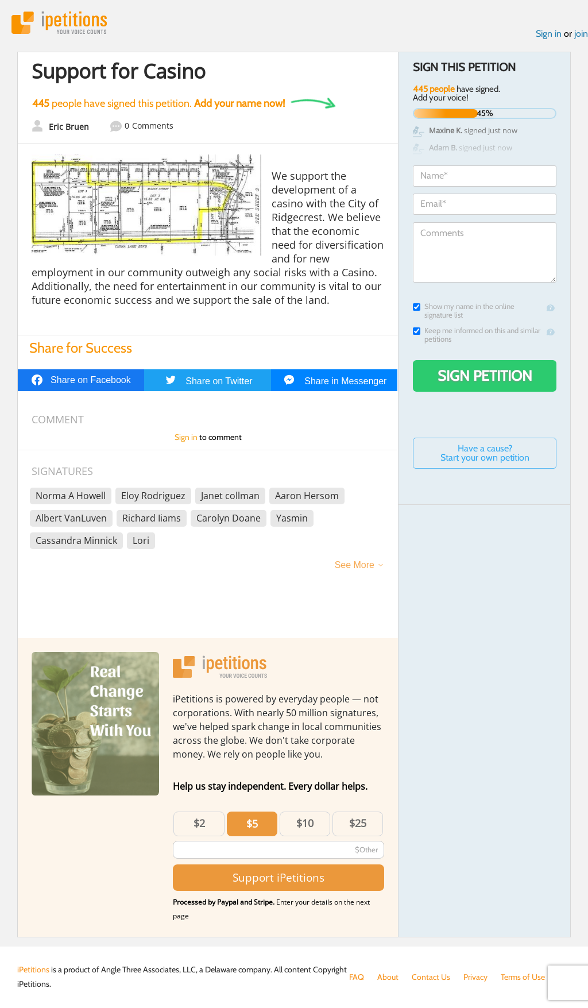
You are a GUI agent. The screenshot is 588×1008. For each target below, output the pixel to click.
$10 (305, 823)
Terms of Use (523, 977)
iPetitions (59, 22)
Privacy (475, 977)
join (581, 33)
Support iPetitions (278, 877)
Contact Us (431, 977)
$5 (252, 824)
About (388, 977)
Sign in (549, 33)
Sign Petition (485, 375)
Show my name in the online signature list (463, 310)
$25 (357, 823)
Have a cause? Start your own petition (484, 453)
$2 (199, 823)
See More (354, 565)
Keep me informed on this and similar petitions (476, 334)
